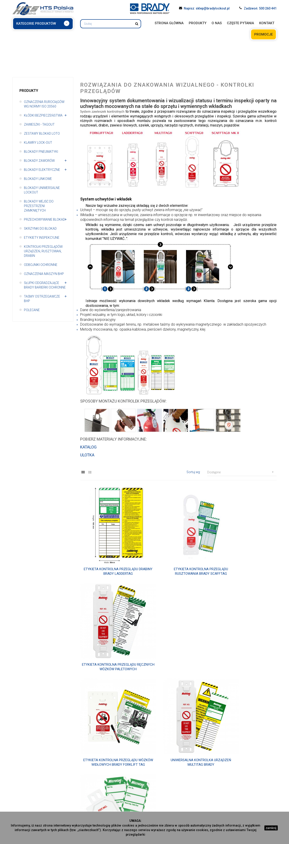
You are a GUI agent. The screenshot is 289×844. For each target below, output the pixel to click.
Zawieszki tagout (93, 782)
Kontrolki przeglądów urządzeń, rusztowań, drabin (43, 251)
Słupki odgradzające (229, 782)
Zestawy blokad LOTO (42, 133)
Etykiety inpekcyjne (161, 798)
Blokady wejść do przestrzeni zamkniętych (39, 206)
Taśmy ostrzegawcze (229, 787)
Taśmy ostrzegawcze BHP (42, 299)
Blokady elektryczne (42, 170)
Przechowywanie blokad (45, 219)
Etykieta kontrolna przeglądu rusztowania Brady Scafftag (178, 556)
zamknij (271, 828)
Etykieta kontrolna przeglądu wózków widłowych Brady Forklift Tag (111, 637)
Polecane (220, 792)
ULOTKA (87, 455)
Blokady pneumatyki (41, 151)
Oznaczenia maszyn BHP (44, 274)
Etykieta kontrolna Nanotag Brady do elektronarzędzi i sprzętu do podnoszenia (178, 717)
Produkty (28, 90)
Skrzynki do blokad (40, 228)
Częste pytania (23, 782)
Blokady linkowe (38, 179)
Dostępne (242, 473)
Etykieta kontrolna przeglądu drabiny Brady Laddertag (111, 556)
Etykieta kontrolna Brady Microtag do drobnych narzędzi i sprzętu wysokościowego (246, 637)
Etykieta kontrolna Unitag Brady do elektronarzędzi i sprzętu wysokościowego (110, 717)
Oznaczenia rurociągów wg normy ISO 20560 (44, 104)
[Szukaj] (110, 23)
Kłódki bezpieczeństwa (43, 115)
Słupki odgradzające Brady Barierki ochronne (45, 285)
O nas (16, 777)
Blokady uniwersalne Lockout (42, 190)
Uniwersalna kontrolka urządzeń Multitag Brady (178, 637)
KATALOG (88, 447)
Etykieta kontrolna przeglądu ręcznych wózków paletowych (246, 556)
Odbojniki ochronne (41, 265)
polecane (32, 310)
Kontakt (18, 787)
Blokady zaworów (39, 160)
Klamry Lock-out (38, 142)
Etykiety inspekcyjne (41, 237)
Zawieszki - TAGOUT (39, 124)
